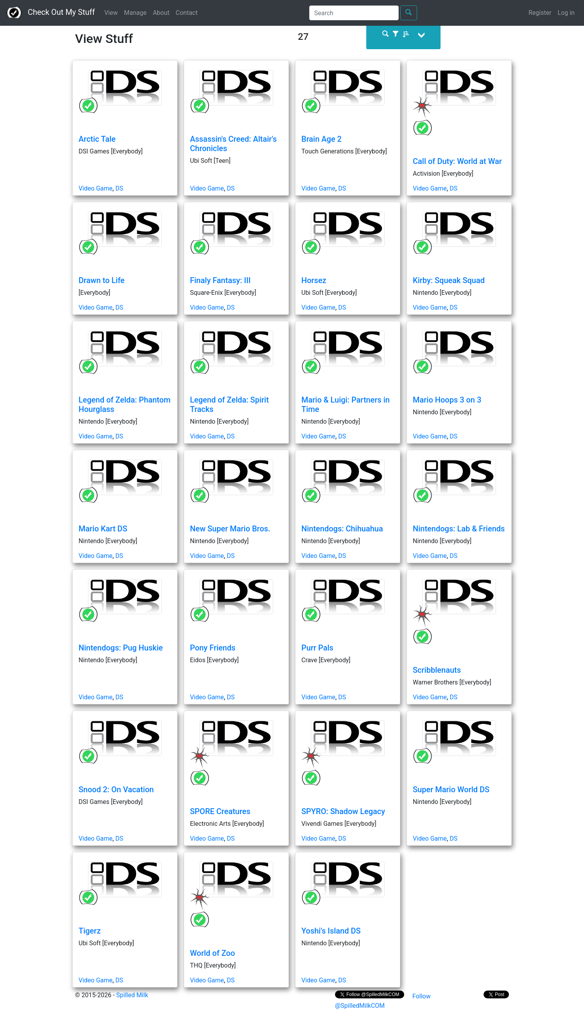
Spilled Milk (132, 995)
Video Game (96, 188)
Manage (135, 12)
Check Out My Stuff (50, 13)
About (161, 12)
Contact (187, 12)
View (111, 12)
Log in (566, 12)
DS (119, 188)
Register (540, 12)
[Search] (354, 12)
